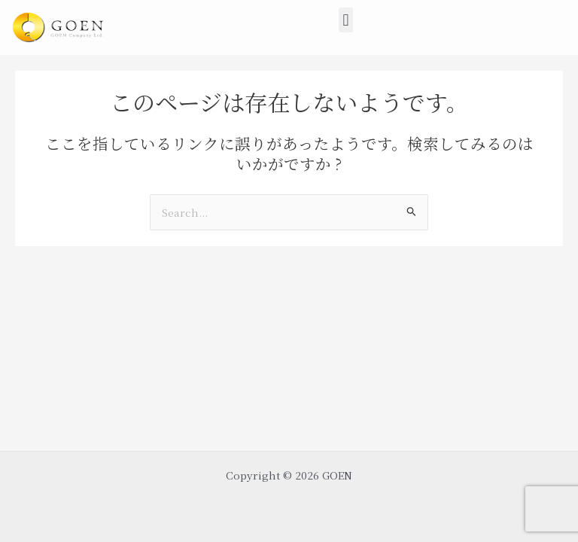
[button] (346, 20)
